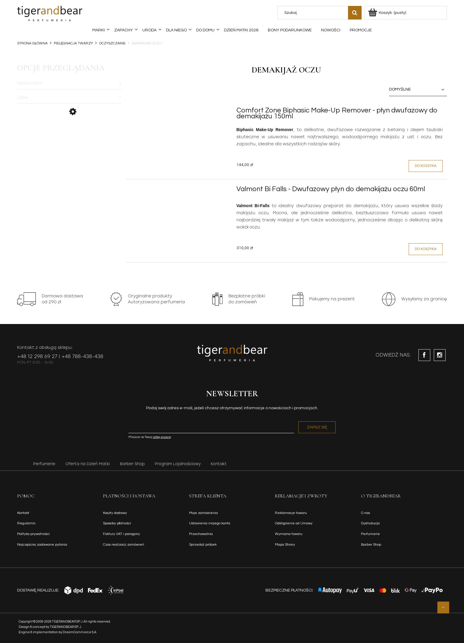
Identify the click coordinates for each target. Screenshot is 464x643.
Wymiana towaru (288, 534)
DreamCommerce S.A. (80, 632)
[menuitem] (98, 30)
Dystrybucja (370, 523)
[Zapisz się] (317, 427)
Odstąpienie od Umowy (293, 523)
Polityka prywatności (33, 534)
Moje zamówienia (203, 513)
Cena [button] (22, 98)
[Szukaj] (355, 13)
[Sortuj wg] (418, 89)
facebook (424, 355)
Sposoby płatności (117, 523)
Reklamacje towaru (291, 513)
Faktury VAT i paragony (121, 534)
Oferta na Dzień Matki (87, 464)
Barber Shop (132, 464)
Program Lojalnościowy (178, 464)
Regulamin (26, 523)
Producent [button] (29, 83)
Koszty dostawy (115, 513)
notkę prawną (162, 437)
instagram (440, 355)
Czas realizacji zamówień (123, 545)
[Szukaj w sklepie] (314, 12)
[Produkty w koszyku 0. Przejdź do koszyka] (387, 13)
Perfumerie (44, 464)
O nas (365, 513)
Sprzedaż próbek (203, 545)
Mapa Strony (285, 545)
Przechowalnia (201, 534)
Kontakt (219, 464)
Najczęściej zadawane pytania (42, 545)
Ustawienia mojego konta (209, 523)
